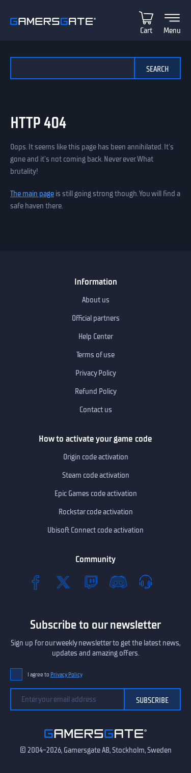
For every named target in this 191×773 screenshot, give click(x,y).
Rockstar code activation (96, 512)
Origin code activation (95, 457)
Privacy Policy (95, 373)
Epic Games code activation (95, 493)
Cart (146, 30)
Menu (172, 30)
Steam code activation (95, 475)
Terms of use (95, 355)
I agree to (55, 674)
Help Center (95, 336)
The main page (32, 194)
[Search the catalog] (72, 68)
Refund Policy (96, 391)
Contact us (95, 410)
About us (96, 300)
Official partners (96, 318)
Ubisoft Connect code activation (95, 530)
